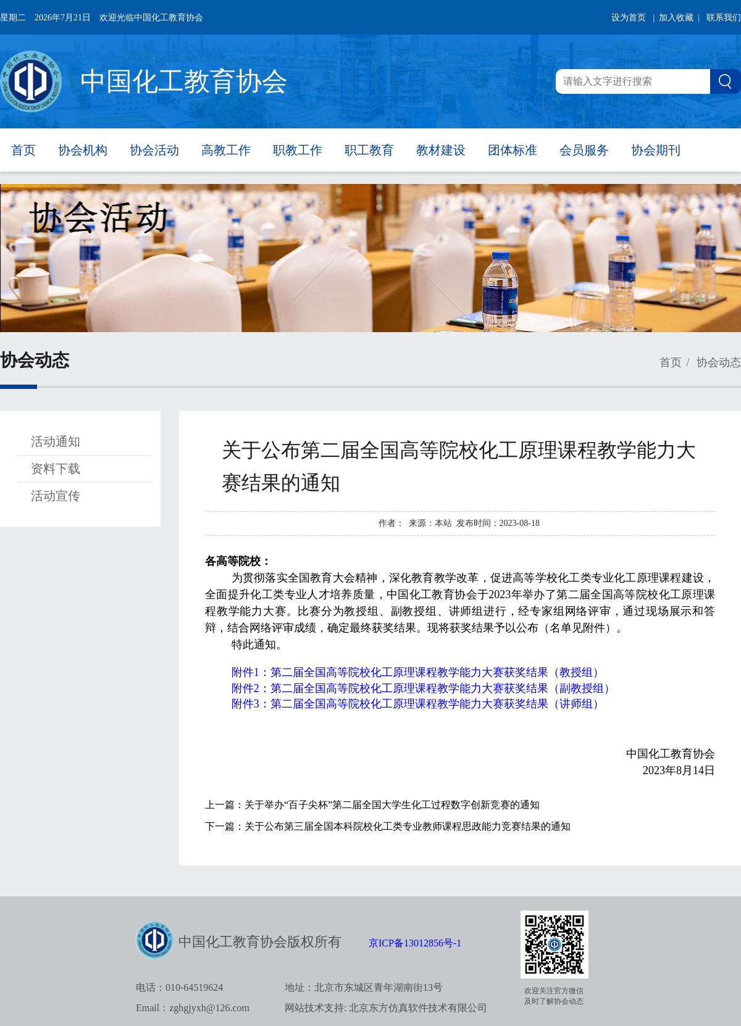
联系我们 (723, 17)
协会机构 (82, 150)
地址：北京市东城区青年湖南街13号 (364, 987)
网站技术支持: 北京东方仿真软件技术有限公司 (386, 1008)
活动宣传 (55, 496)
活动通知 (55, 441)
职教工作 (297, 150)
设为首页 (628, 17)
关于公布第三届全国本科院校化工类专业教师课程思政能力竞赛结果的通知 (408, 826)
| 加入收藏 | (676, 17)
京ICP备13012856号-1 (415, 943)
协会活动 (154, 150)
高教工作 (226, 150)
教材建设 (441, 150)
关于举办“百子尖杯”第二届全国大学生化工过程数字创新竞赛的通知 (392, 804)
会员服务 (584, 150)
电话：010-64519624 (179, 987)
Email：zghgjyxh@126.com (192, 1008)
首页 (23, 150)
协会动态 (718, 362)
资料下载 (55, 468)
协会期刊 (655, 150)
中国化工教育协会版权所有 (259, 941)
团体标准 (512, 150)
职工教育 (369, 150)
